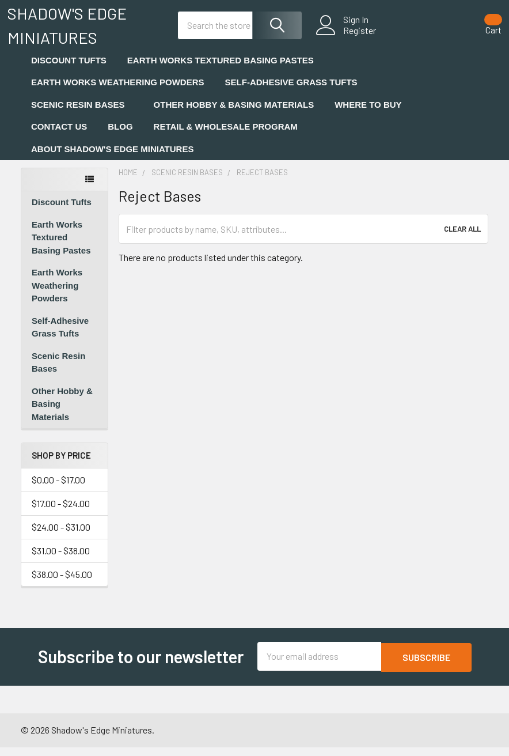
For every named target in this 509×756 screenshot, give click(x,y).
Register (347, 37)
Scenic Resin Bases (82, 114)
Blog (120, 137)
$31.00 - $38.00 (61, 560)
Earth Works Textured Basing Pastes (220, 70)
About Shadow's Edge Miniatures (116, 159)
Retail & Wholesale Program (226, 137)
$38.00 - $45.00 (62, 584)
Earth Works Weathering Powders (117, 92)
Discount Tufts (69, 70)
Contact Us (59, 137)
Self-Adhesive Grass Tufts (295, 92)
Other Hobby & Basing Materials (234, 114)
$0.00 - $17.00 (58, 489)
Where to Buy (368, 114)
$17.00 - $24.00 (61, 513)
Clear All (462, 239)
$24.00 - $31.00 (61, 536)
